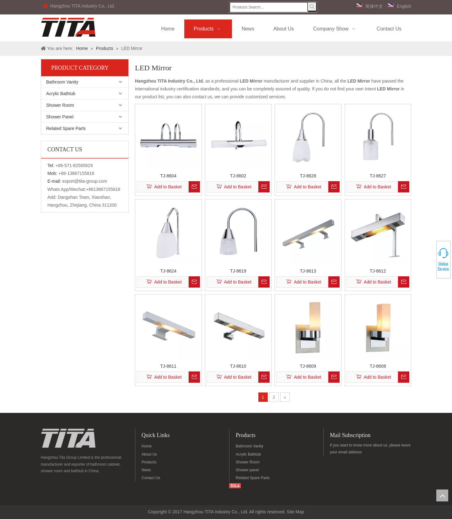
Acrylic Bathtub (60, 93)
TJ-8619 (238, 270)
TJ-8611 (168, 366)
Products (149, 462)
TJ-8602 (238, 175)
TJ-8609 (308, 366)
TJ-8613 (308, 270)
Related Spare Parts (66, 128)
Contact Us (151, 478)
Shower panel (247, 470)
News (146, 470)
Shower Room (60, 105)
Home (147, 446)
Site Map (295, 511)
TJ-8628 (308, 175)
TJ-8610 (238, 366)
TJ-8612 (378, 270)
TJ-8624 (168, 270)
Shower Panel (59, 116)
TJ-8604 (168, 175)
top (442, 495)
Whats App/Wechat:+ (68, 189)
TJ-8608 (378, 366)
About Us (149, 454)
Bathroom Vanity (62, 81)
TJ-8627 (378, 175)
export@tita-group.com (84, 181)
